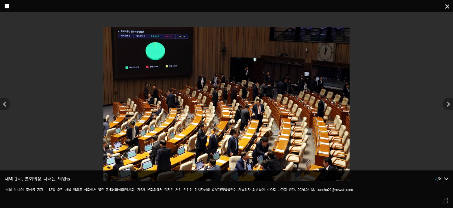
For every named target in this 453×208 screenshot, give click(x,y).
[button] (448, 104)
